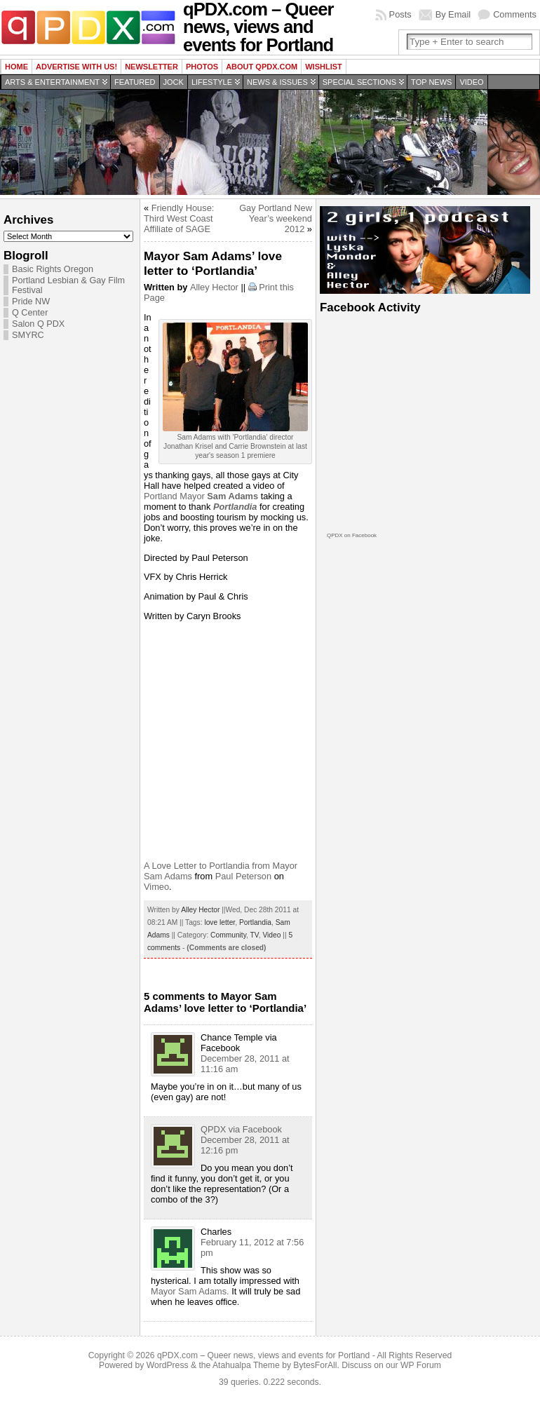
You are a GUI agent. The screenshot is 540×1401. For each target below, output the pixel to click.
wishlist (323, 66)
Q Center (30, 313)
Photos (202, 66)
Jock (173, 82)
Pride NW (31, 301)
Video (471, 82)
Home (16, 66)
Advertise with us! (76, 66)
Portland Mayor (201, 496)
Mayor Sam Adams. (190, 1291)
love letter (219, 922)
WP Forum (420, 1365)
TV (254, 935)
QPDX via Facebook (241, 1129)
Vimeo (156, 886)
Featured (134, 82)
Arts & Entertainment (52, 82)
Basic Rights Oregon (52, 269)
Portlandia (255, 922)
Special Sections (359, 82)
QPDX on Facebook (352, 535)
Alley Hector (214, 287)
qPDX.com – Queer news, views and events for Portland (263, 1355)
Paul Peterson (243, 876)
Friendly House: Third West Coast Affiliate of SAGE (179, 218)
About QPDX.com (261, 66)
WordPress (168, 1365)
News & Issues (277, 82)
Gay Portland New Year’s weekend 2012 (275, 218)
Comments (514, 14)
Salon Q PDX (38, 324)
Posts (400, 14)
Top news (431, 82)
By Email (453, 14)
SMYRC (28, 335)
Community (228, 935)
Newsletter (151, 66)
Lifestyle (211, 82)
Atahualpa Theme (246, 1365)
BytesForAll (315, 1365)
